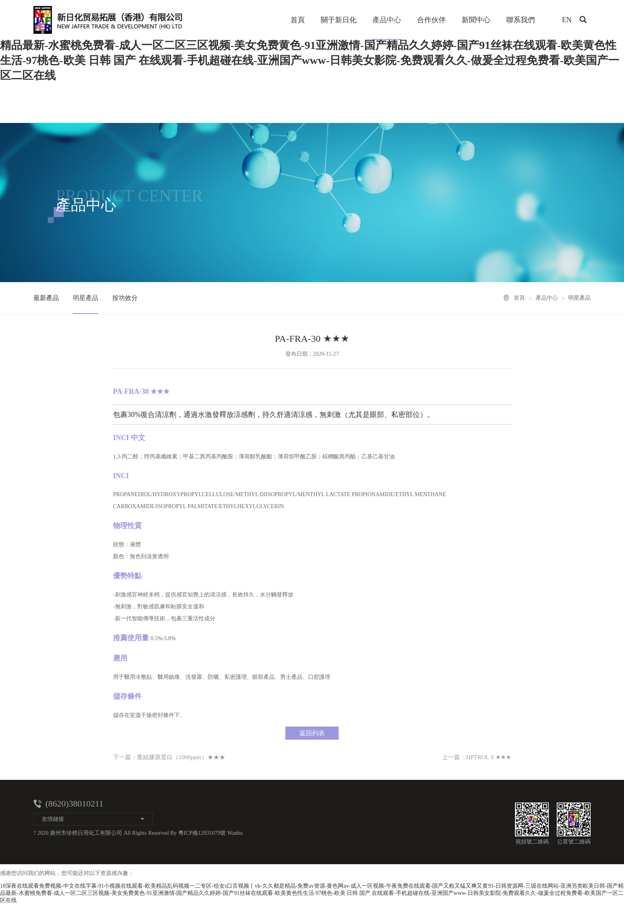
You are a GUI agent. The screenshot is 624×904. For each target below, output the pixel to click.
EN (566, 20)
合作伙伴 (431, 20)
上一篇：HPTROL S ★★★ (476, 757)
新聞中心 (476, 20)
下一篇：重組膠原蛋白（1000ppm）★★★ (169, 757)
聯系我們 (520, 20)
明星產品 (85, 297)
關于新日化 (339, 20)
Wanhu (235, 833)
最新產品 (46, 297)
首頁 (298, 20)
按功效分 (125, 297)
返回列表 (312, 733)
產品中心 (386, 20)
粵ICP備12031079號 (202, 833)
